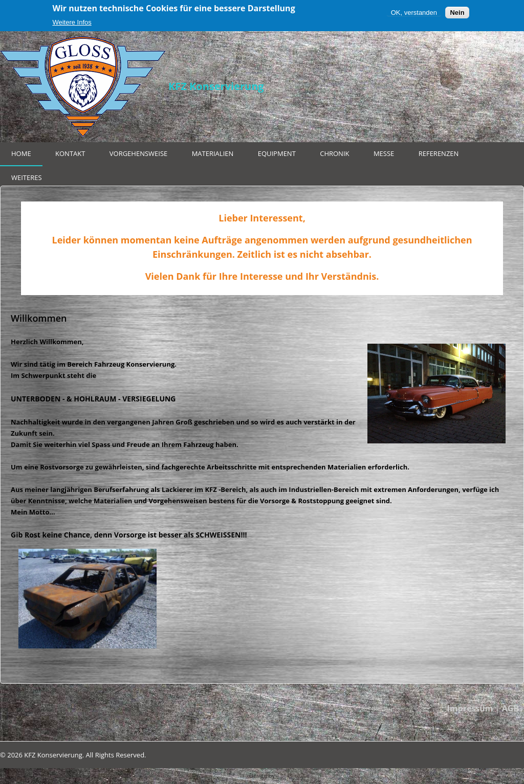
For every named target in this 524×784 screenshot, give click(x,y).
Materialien (213, 153)
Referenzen (439, 153)
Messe (384, 153)
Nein (457, 12)
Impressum (470, 708)
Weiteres (26, 177)
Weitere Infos (71, 22)
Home (21, 153)
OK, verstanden (414, 12)
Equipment (277, 153)
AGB (510, 708)
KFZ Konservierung (216, 86)
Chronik (334, 153)
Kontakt (70, 153)
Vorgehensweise (139, 153)
